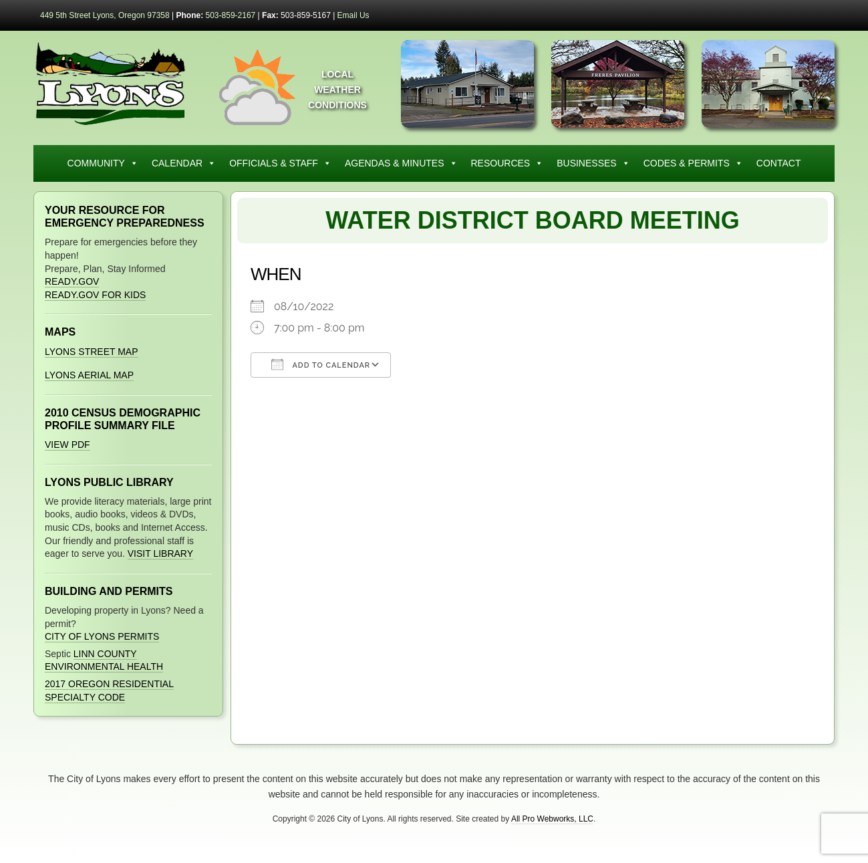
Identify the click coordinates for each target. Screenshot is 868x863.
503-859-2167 (231, 15)
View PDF (67, 444)
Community (102, 163)
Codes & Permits (693, 163)
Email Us (353, 15)
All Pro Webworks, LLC (552, 819)
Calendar (184, 163)
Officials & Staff (280, 163)
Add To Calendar (320, 364)
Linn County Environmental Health (104, 660)
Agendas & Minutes (401, 163)
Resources (507, 163)
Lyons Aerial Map (89, 375)
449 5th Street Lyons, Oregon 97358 (105, 15)
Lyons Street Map (91, 351)
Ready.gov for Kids (95, 294)
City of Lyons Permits (102, 636)
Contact (778, 163)
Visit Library (160, 553)
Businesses (593, 163)
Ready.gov (72, 281)
